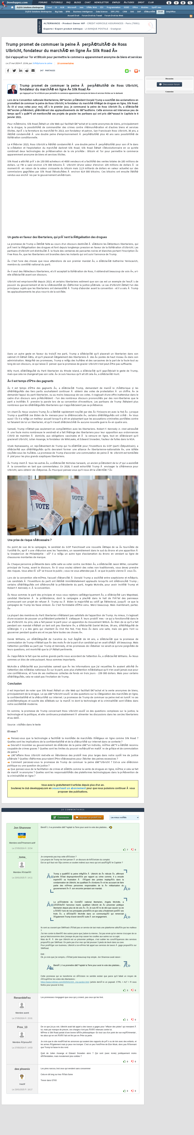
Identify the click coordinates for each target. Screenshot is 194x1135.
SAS (132, 12)
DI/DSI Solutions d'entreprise (30, 7)
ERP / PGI (115, 12)
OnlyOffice (170, 12)
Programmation (113, 7)
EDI (101, 7)
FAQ (68, 2)
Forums (43, 2)
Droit (141, 2)
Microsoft (72, 7)
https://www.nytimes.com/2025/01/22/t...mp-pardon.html (65, 982)
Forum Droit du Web (114, 16)
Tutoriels (57, 2)
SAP (139, 12)
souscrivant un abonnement (69, 788)
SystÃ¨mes (156, 7)
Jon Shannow (22, 827)
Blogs (77, 2)
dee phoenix (22, 1069)
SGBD (126, 7)
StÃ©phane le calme (42, 63)
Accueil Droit (73, 16)
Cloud (49, 7)
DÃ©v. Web (92, 7)
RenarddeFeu (22, 997)
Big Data (58, 12)
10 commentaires (65, 63)
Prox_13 (22, 1027)
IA (56, 7)
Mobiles (144, 7)
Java (81, 7)
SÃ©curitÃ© (149, 12)
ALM (62, 7)
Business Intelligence (83, 12)
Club (151, 2)
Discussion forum (169, 84)
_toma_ (22, 857)
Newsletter (101, 2)
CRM (125, 12)
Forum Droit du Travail (92, 16)
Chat (87, 2)
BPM (68, 12)
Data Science (101, 12)
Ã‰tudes (129, 2)
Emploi (116, 2)
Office (135, 7)
